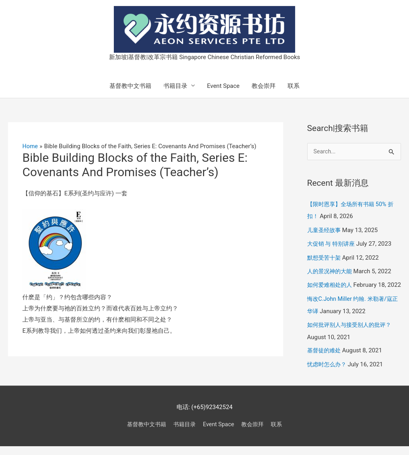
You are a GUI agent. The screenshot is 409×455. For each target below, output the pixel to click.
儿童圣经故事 (325, 229)
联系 (294, 85)
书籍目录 (175, 85)
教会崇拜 (264, 85)
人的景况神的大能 (331, 270)
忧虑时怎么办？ (328, 373)
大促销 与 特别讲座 (332, 243)
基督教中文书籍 (130, 85)
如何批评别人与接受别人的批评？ (352, 334)
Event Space (223, 85)
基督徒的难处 (325, 360)
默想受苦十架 (325, 256)
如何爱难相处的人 (331, 283)
